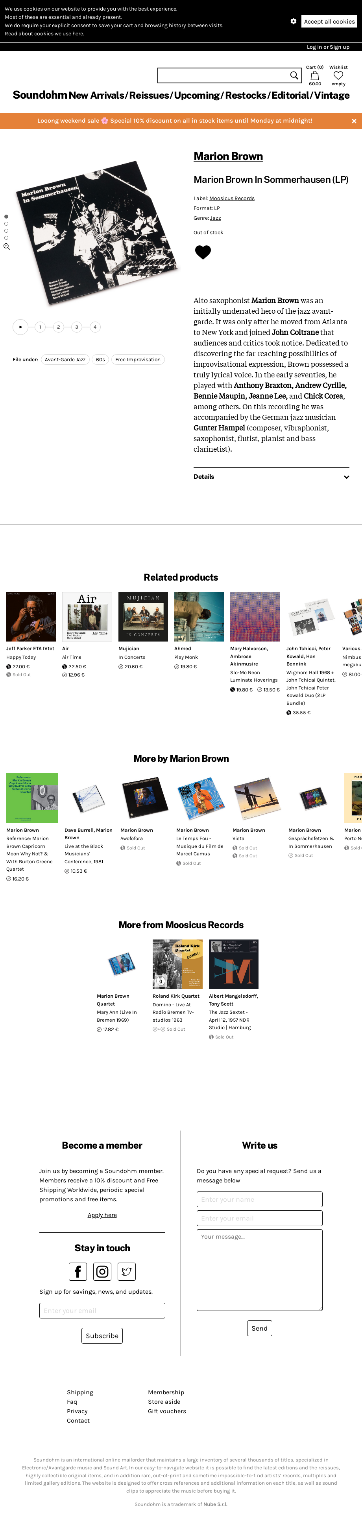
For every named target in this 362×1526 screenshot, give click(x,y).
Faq (72, 1401)
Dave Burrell (79, 830)
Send (259, 1328)
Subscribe (102, 1335)
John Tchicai (301, 648)
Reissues (149, 95)
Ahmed (182, 648)
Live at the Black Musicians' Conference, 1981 (84, 853)
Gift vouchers (167, 1411)
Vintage (331, 95)
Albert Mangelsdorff (233, 996)
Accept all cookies (329, 21)
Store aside (164, 1401)
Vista (238, 838)
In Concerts (132, 657)
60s (100, 359)
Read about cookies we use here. (44, 33)
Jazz (215, 218)
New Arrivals (96, 95)
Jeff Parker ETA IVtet (30, 648)
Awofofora (131, 838)
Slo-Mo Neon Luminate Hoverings (254, 676)
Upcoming (197, 95)
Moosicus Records (232, 198)
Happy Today (21, 657)
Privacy (77, 1411)
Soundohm (40, 94)
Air (65, 648)
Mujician (128, 648)
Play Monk (186, 657)
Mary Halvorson (248, 648)
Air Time (71, 657)
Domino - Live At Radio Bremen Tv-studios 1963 (173, 1012)
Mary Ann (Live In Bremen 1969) (117, 1016)
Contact (78, 1420)
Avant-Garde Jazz (65, 359)
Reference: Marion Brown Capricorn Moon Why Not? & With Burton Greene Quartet (29, 853)
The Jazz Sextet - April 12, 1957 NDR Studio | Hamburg (230, 1019)
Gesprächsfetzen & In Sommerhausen (311, 842)
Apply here (102, 1215)
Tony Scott (221, 1004)
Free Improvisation (138, 359)
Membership (166, 1392)
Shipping (80, 1392)
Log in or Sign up (328, 47)
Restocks (245, 95)
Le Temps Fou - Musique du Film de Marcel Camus (199, 846)
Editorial (290, 95)
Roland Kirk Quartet (176, 996)
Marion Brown (228, 155)
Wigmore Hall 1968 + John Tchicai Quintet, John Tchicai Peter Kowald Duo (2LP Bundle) (311, 687)
